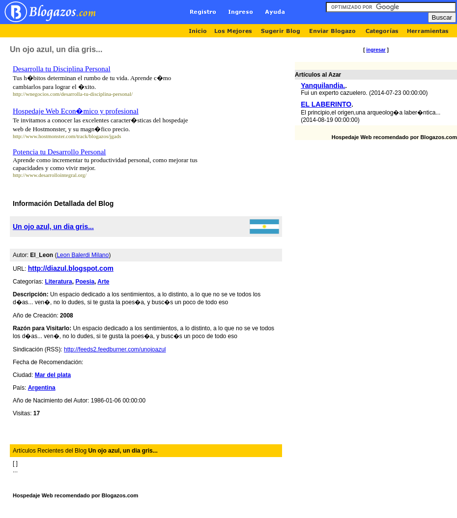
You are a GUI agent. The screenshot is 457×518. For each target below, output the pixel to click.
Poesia (84, 281)
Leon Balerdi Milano (83, 255)
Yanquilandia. (323, 85)
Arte (103, 281)
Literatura (58, 281)
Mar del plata (53, 375)
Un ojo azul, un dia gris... (53, 226)
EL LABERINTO (326, 104)
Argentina (42, 387)
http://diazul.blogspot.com (71, 268)
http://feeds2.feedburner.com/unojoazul (115, 349)
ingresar (375, 50)
